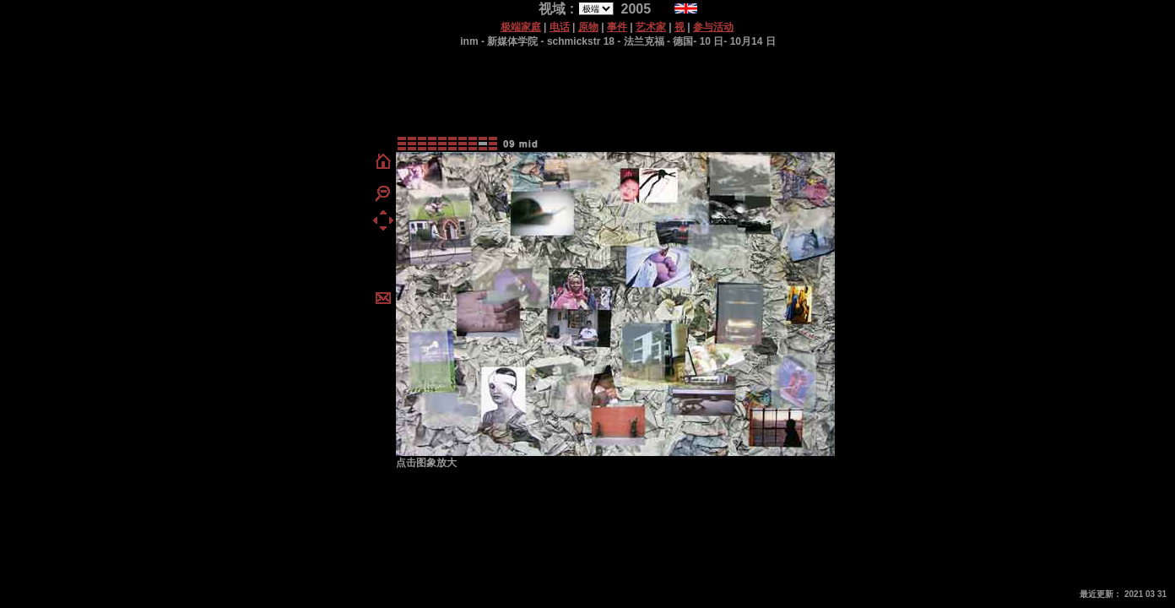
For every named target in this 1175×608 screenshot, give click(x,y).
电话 (560, 27)
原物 (588, 27)
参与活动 (713, 27)
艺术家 (651, 27)
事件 (617, 27)
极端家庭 (521, 27)
